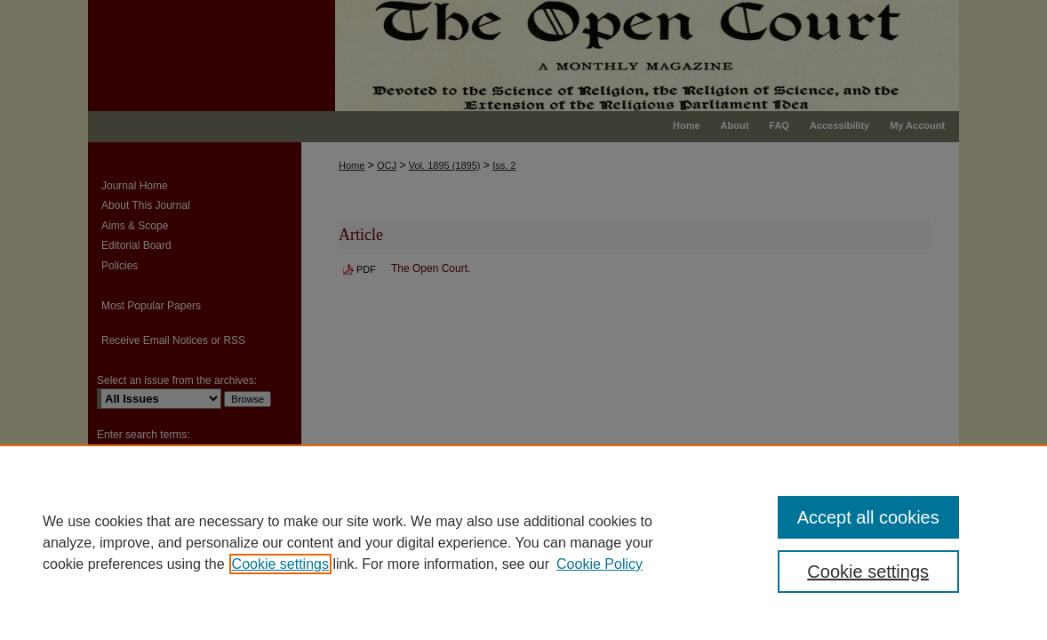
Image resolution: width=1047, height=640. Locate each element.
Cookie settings (280, 564)
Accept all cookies (868, 517)
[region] (523, 542)
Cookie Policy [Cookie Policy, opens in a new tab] (599, 564)
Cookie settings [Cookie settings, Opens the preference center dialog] (868, 571)
